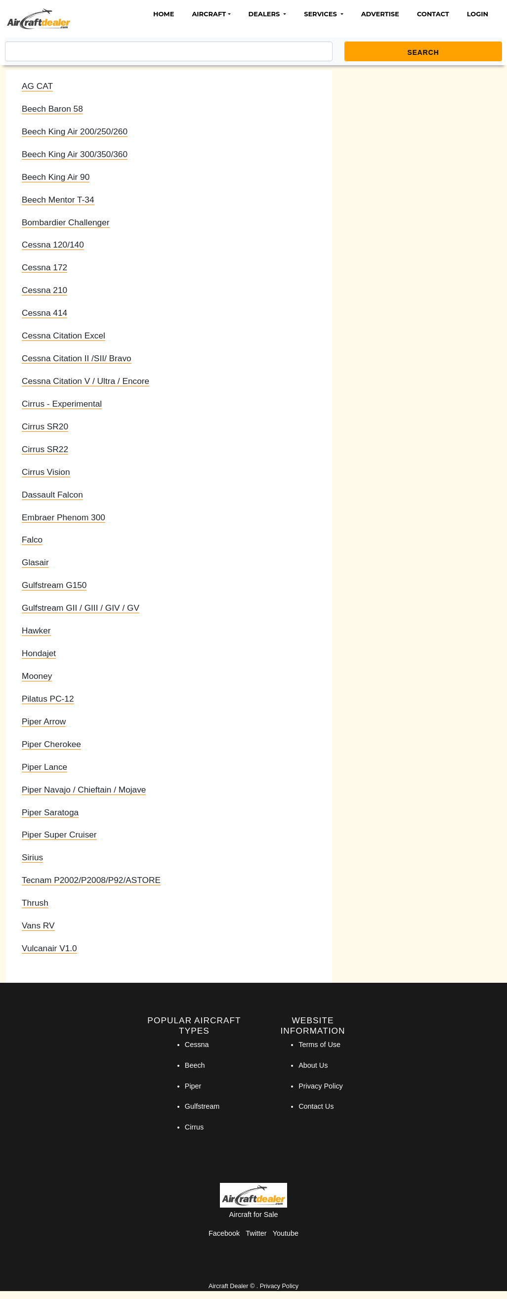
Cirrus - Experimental (62, 404)
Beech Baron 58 (52, 109)
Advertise (380, 14)
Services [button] (321, 14)
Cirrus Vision (46, 472)
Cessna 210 (44, 290)
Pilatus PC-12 (48, 699)
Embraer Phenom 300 (63, 517)
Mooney (37, 676)
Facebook (224, 1233)
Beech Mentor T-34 (58, 200)
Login (477, 14)
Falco (32, 540)
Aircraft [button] (209, 14)
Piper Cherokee (51, 744)
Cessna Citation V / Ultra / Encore (85, 381)
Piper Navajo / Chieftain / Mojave (84, 790)
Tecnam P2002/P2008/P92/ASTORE (91, 880)
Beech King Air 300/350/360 (74, 154)
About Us (313, 1065)
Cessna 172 (44, 267)
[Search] (169, 51)
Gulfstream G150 (54, 585)
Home (163, 14)
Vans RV (38, 925)
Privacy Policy (320, 1086)
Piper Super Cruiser (59, 834)
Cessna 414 (44, 313)
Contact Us (316, 1106)
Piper (193, 1086)
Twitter (256, 1233)
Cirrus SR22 (45, 449)
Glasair (35, 562)
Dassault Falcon (52, 495)
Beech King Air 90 (55, 177)
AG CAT (37, 86)
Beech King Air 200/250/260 (74, 131)
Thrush (35, 903)
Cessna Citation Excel (63, 335)
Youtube (285, 1233)
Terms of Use (319, 1044)
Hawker (36, 630)
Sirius (32, 857)
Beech (195, 1065)
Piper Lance (44, 767)
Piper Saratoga (50, 812)
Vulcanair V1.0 (49, 948)
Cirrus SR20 (45, 426)
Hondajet (39, 653)
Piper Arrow (44, 721)
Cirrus (194, 1127)
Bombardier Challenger (66, 222)
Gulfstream (202, 1106)
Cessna (197, 1044)
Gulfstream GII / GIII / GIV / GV (80, 608)
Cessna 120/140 (53, 245)
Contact (433, 14)
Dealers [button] (265, 14)
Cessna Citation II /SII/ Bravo (76, 358)
